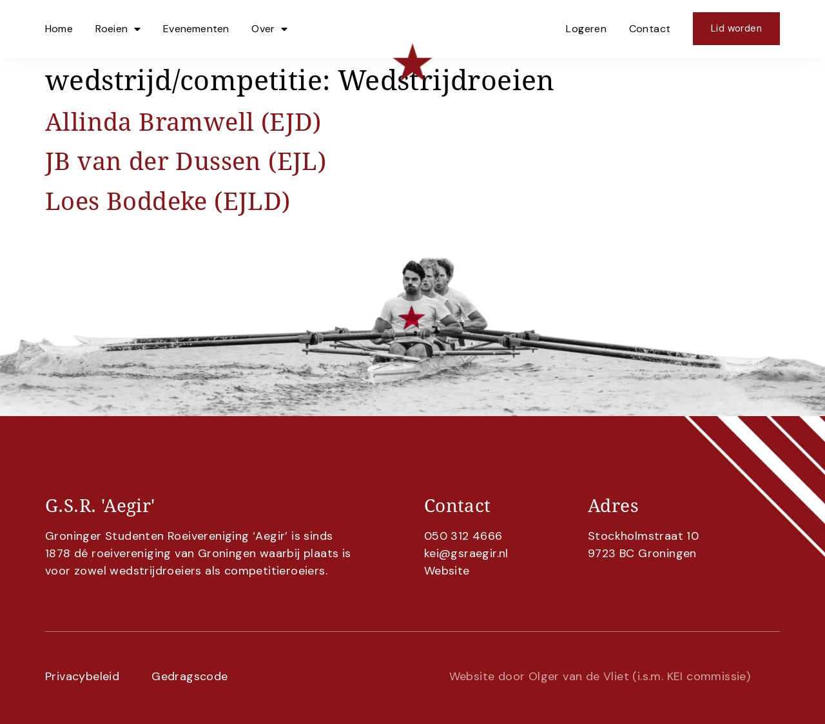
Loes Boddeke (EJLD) (168, 200)
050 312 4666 (463, 536)
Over (269, 29)
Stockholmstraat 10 (643, 536)
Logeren (586, 28)
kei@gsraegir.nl (466, 553)
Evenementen (196, 28)
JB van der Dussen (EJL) (185, 160)
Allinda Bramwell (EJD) (183, 121)
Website (447, 570)
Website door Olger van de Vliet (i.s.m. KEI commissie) (600, 676)
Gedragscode (189, 676)
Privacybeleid (82, 676)
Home (59, 28)
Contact (650, 28)
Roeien (118, 29)
